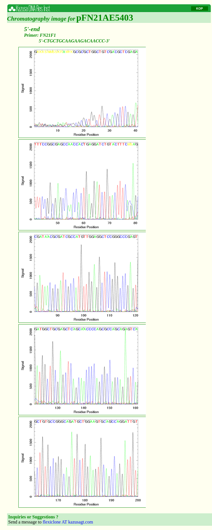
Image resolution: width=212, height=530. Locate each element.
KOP (199, 8)
